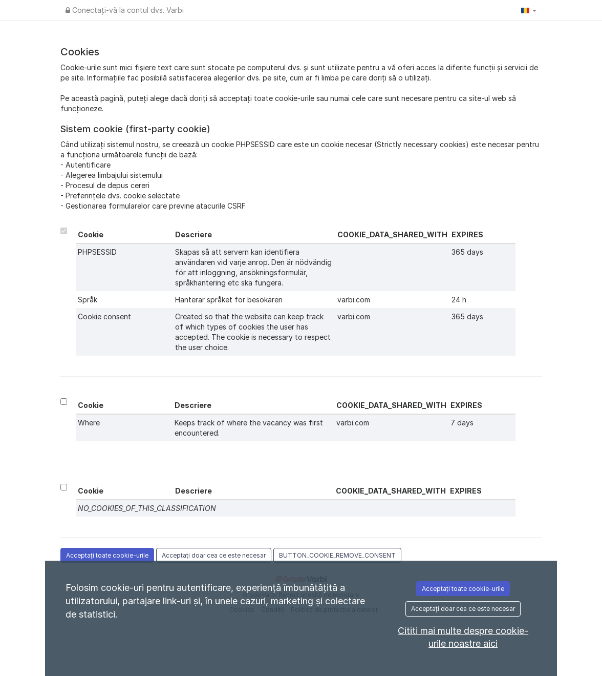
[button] (529, 10)
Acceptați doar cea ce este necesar (214, 555)
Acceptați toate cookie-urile (107, 555)
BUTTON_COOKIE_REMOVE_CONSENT (337, 555)
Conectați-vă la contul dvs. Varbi (125, 10)
